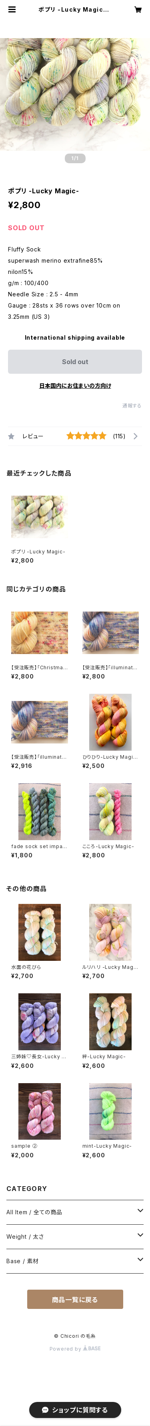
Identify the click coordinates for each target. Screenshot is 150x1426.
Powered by (75, 1349)
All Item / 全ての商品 (34, 1212)
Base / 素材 (22, 1261)
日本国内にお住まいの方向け (75, 385)
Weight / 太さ (25, 1236)
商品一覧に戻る (75, 1300)
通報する (132, 406)
